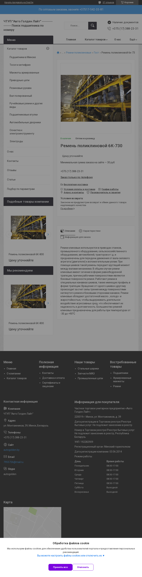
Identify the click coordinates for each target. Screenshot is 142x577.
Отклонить (83, 567)
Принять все (60, 567)
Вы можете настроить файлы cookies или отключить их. (69, 555)
